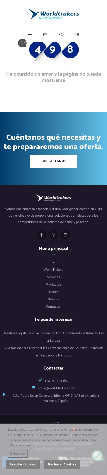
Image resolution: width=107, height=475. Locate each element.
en (61, 35)
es (45, 35)
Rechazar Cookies (62, 464)
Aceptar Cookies (23, 464)
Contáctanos (53, 161)
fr (77, 35)
